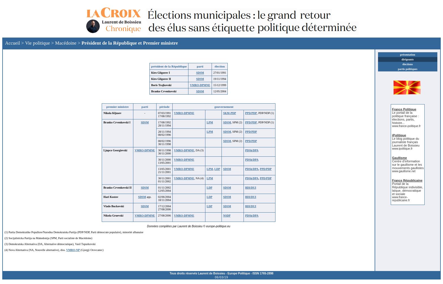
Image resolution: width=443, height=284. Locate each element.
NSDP (227, 215)
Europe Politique (238, 273)
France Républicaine (407, 180)
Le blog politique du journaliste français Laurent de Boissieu (406, 142)
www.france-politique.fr (406, 126)
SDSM (200, 72)
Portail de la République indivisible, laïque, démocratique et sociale (407, 189)
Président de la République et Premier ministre (130, 43)
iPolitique (399, 135)
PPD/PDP (251, 113)
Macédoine (66, 43)
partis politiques (407, 69)
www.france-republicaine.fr (401, 199)
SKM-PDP (229, 113)
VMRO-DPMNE (200, 85)
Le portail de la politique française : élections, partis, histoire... (405, 117)
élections (407, 64)
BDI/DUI (250, 187)
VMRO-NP (73, 250)
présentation (407, 54)
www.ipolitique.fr (402, 148)
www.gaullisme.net (404, 171)
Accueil (12, 43)
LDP (217, 169)
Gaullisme (399, 158)
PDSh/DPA (252, 150)
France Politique (404, 109)
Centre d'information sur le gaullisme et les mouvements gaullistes (408, 165)
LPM (210, 122)
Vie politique (37, 43)
